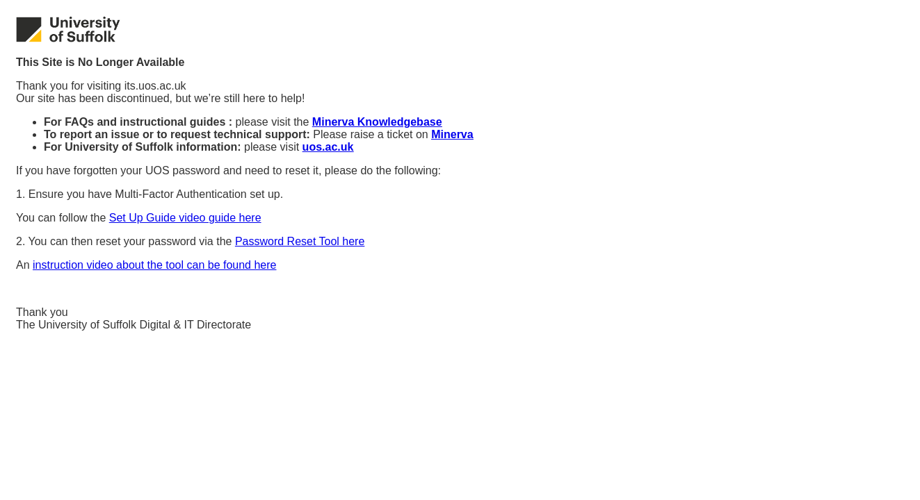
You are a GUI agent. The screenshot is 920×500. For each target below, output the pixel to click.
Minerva (452, 134)
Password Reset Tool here (299, 241)
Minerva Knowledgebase (377, 122)
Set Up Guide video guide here (185, 218)
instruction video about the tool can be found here (154, 265)
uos (328, 147)
